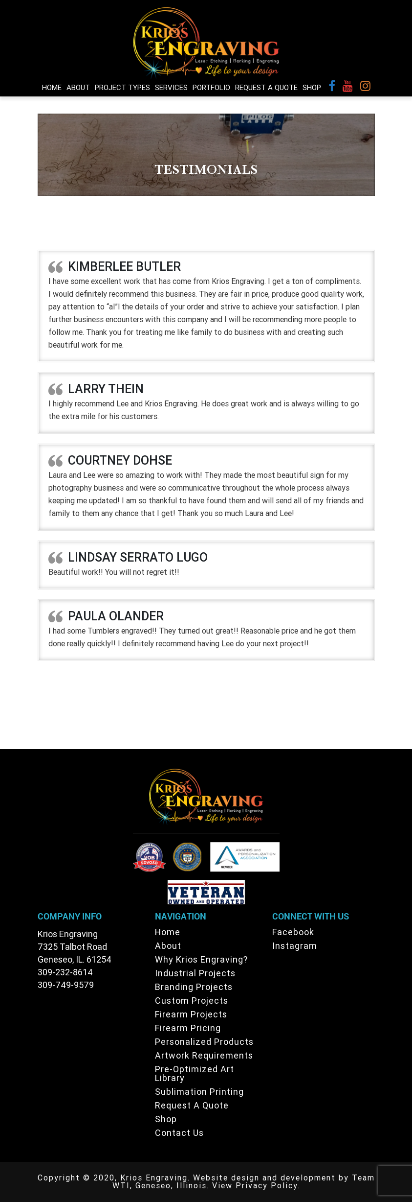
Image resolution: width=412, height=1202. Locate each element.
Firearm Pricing (188, 1028)
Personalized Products (204, 1042)
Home (52, 87)
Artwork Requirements (204, 1055)
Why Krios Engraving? (201, 959)
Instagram (294, 946)
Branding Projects (194, 987)
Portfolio (211, 87)
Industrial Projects (195, 973)
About (78, 87)
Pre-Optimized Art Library (194, 1073)
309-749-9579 (66, 985)
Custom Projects (191, 1000)
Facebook (293, 932)
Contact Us (179, 1133)
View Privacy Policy (255, 1185)
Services (171, 87)
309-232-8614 (65, 972)
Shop (312, 87)
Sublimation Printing (199, 1091)
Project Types (122, 87)
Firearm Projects (191, 1014)
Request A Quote (266, 87)
